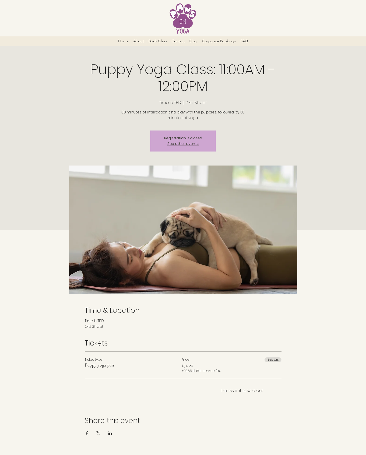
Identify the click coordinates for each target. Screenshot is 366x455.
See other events (183, 143)
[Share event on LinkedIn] (110, 433)
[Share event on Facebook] (87, 433)
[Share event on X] (98, 433)
